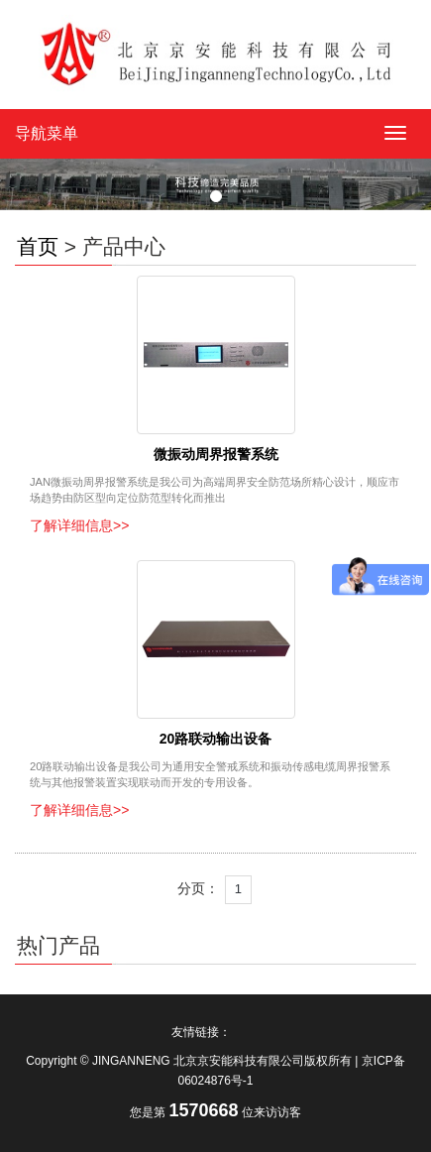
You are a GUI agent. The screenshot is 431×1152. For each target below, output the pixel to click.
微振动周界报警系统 (216, 454)
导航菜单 (46, 133)
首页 (37, 246)
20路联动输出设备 (216, 739)
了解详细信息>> (79, 525)
